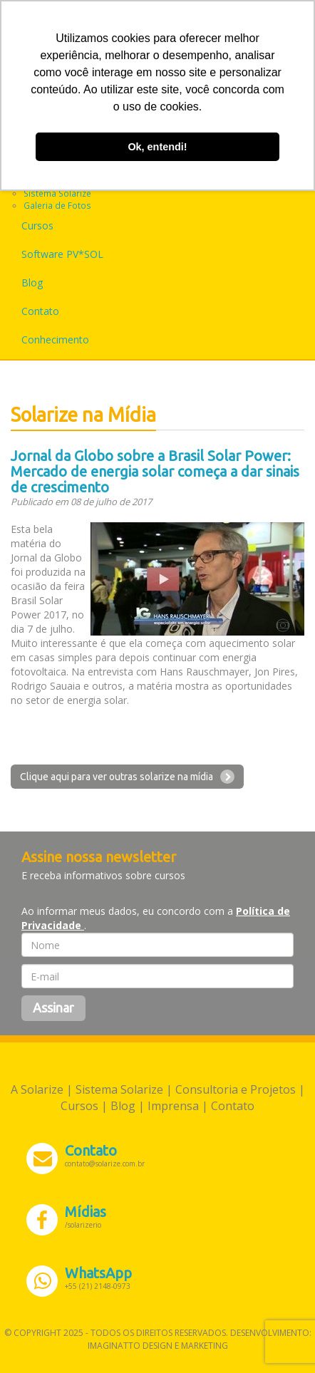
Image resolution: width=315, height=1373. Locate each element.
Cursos (37, 225)
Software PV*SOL (62, 254)
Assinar (53, 1007)
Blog (32, 282)
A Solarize (37, 1089)
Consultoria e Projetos (235, 1089)
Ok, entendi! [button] (157, 146)
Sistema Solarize (57, 193)
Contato (40, 311)
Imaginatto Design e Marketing (158, 1346)
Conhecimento (55, 339)
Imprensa (173, 1106)
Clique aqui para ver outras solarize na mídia (127, 777)
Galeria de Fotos (57, 205)
